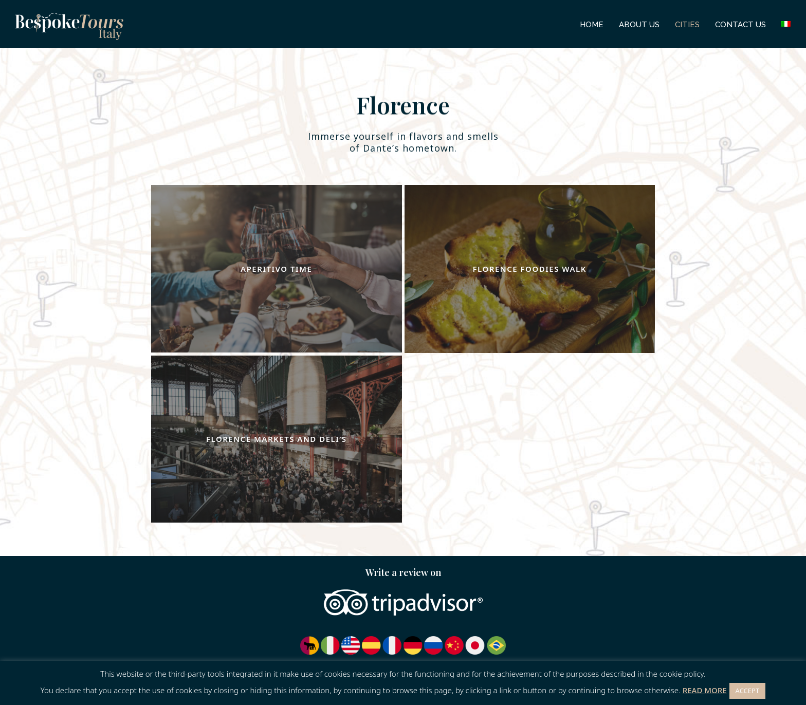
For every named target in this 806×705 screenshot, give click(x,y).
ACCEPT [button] (748, 690)
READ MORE (705, 690)
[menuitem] (786, 24)
